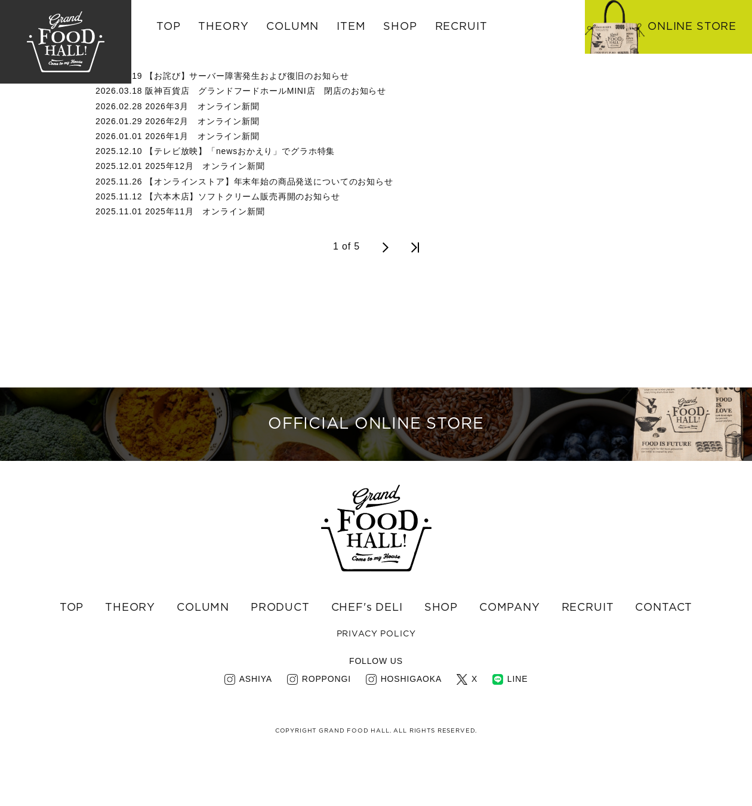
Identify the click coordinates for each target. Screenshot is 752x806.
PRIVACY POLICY (376, 680)
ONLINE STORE (692, 26)
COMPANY (509, 653)
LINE (517, 725)
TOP (168, 26)
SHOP (441, 653)
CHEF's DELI (367, 653)
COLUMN (203, 653)
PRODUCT (280, 653)
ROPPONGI (326, 725)
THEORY (223, 26)
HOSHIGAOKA (411, 725)
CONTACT (663, 653)
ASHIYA (255, 725)
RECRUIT (461, 26)
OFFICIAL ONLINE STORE (376, 447)
